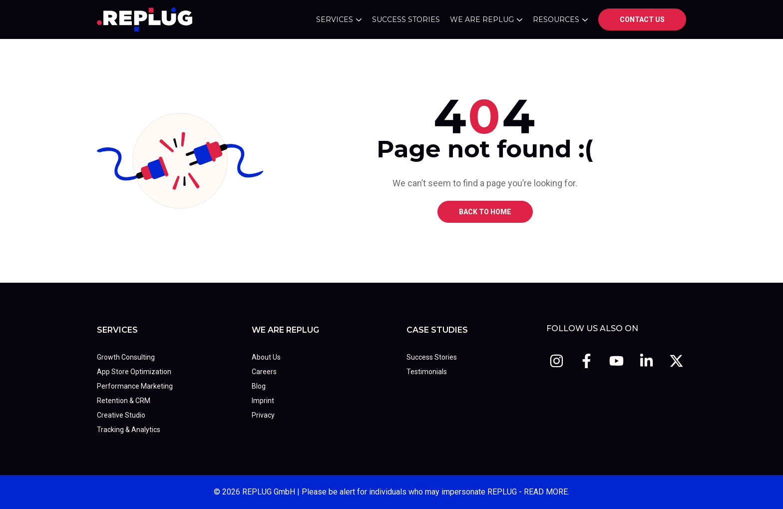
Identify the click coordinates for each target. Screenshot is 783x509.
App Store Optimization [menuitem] (134, 372)
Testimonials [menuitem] (426, 372)
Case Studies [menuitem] (437, 330)
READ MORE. (546, 492)
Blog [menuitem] (259, 386)
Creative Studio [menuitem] (121, 415)
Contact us (642, 19)
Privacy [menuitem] (263, 415)
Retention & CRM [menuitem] (123, 401)
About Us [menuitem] (266, 357)
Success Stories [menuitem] (431, 357)
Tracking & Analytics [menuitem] (128, 430)
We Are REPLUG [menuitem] (285, 330)
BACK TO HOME (485, 212)
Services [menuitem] (117, 330)
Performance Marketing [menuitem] (135, 386)
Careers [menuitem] (264, 372)
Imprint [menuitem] (263, 401)
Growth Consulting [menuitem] (126, 357)
